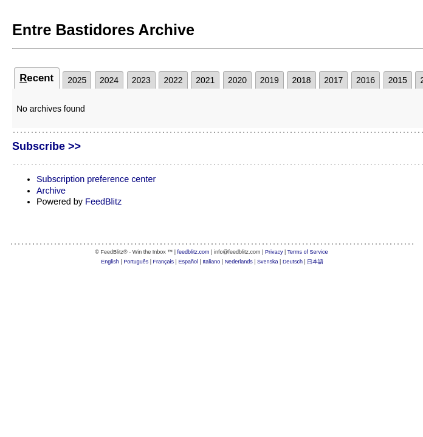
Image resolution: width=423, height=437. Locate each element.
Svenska (267, 262)
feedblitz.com (193, 252)
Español (188, 262)
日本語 (315, 262)
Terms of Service (307, 252)
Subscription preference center (96, 179)
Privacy (274, 252)
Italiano (211, 262)
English (110, 262)
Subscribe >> (46, 146)
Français (163, 262)
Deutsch (293, 262)
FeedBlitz (103, 201)
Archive (51, 190)
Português (135, 262)
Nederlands (239, 262)
